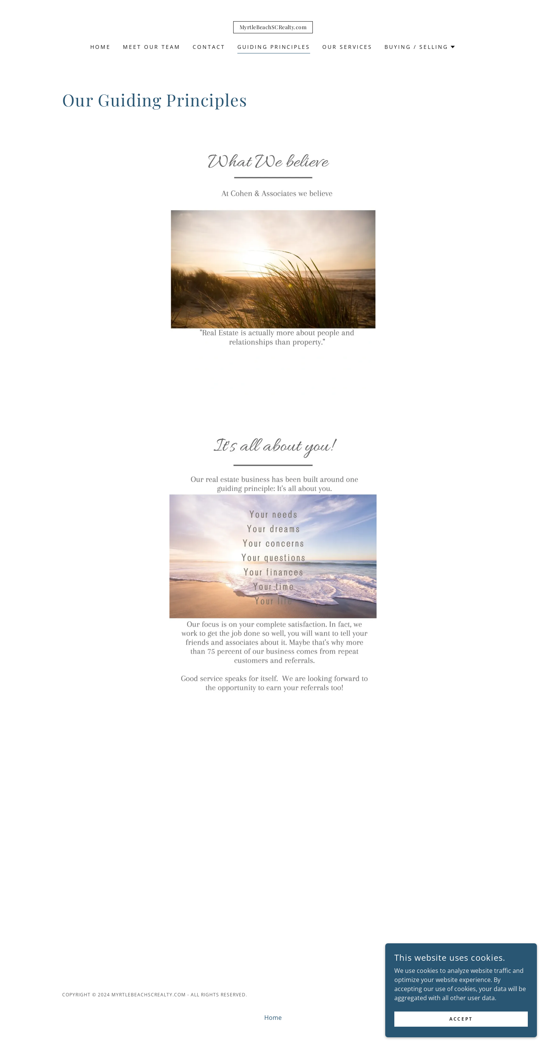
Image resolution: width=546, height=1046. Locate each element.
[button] (420, 47)
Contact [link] (209, 46)
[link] (273, 27)
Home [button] (273, 1017)
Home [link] (100, 46)
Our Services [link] (347, 46)
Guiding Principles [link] (274, 46)
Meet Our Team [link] (151, 46)
